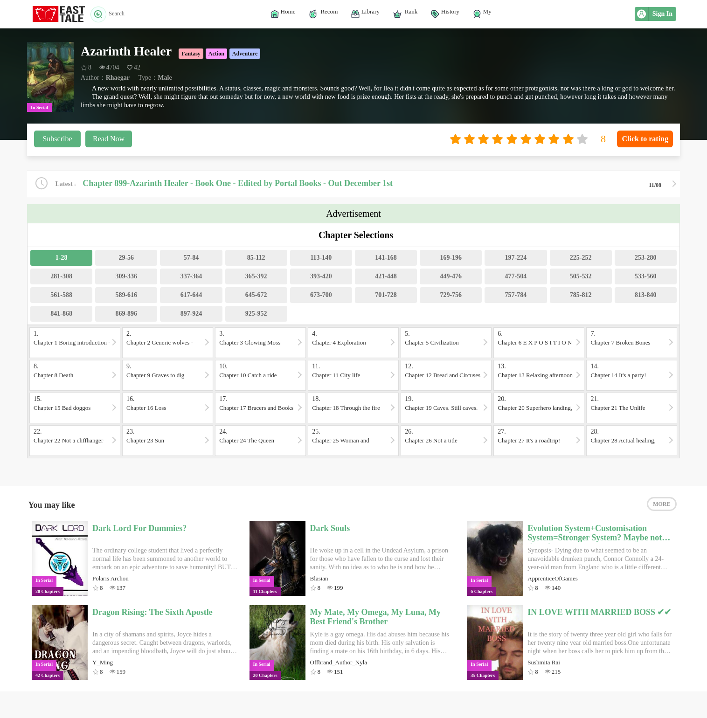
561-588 (61, 295)
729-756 (451, 295)
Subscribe (57, 139)
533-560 (646, 277)
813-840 (646, 295)
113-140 (321, 258)
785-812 (581, 295)
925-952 (256, 314)
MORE (661, 507)
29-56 (126, 258)
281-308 (61, 277)
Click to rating (645, 139)
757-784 (516, 295)
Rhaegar (118, 77)
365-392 (256, 277)
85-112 (256, 258)
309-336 (126, 277)
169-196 (451, 258)
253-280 (646, 258)
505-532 (581, 277)
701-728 (386, 295)
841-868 (61, 314)
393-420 (321, 277)
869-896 (126, 314)
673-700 (321, 295)
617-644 (191, 295)
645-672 (256, 295)
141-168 (386, 258)
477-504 (516, 277)
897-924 (191, 314)
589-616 (126, 295)
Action (216, 53)
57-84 (191, 258)
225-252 (581, 258)
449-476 (451, 277)
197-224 (516, 258)
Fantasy (191, 53)
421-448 (386, 277)
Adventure (244, 53)
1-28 (61, 258)
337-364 (191, 277)
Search (110, 14)
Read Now (109, 139)
